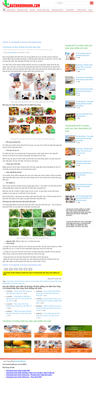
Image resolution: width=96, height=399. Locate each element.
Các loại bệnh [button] (70, 10)
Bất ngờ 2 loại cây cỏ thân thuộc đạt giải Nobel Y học (18, 367)
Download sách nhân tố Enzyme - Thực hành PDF (24, 394)
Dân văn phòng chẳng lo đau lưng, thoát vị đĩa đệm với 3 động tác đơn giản (84, 198)
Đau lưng (24, 42)
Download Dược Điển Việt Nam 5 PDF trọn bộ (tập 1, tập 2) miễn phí (30, 389)
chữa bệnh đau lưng (21, 281)
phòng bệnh (6, 283)
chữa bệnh (10, 281)
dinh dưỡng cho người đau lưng (50, 281)
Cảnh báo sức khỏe (22, 10)
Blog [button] (91, 10)
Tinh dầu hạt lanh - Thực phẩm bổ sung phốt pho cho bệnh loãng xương (84, 103)
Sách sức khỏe (11, 10)
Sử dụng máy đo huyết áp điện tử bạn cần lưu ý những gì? (48, 343)
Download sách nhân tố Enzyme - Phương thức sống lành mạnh (29, 391)
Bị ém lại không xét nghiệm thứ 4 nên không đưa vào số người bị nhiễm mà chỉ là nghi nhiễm (78, 342)
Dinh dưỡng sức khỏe (35, 42)
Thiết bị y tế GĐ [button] (82, 10)
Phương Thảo (13, 52)
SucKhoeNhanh (20, 378)
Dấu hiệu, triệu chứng (43, 10)
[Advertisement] (48, 26)
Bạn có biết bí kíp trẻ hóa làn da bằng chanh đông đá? (84, 185)
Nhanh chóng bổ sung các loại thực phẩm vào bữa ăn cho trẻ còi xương (48, 308)
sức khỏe (14, 283)
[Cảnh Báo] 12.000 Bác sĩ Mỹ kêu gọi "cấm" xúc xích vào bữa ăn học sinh (19, 299)
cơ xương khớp (34, 281)
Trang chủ (5, 42)
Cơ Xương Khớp (14, 42)
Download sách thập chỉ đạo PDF (18, 387)
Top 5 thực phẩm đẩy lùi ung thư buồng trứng (84, 115)
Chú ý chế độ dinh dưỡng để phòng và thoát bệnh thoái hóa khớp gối (48, 293)
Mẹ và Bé (32, 10)
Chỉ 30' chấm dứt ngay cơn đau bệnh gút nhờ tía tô (83, 54)
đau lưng (21, 283)
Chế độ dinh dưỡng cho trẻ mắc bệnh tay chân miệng (83, 162)
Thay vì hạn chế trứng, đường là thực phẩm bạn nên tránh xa (84, 78)
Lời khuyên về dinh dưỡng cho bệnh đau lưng (21, 47)
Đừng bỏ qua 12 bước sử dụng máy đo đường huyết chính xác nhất (17, 343)
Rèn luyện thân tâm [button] (58, 10)
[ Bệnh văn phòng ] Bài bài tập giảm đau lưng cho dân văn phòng (84, 91)
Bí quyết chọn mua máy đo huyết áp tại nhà (78, 367)
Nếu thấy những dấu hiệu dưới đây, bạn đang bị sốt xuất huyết (48, 367)
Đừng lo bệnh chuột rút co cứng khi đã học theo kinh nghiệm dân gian (49, 301)
